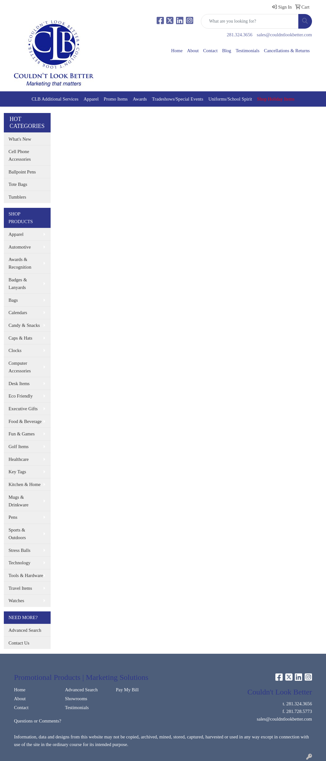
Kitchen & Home (25, 484)
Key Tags (17, 471)
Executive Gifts (23, 408)
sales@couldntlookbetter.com (284, 34)
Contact (210, 50)
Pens (13, 517)
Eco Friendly (21, 395)
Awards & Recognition (20, 263)
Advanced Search (25, 630)
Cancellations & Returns (287, 50)
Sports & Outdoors (17, 533)
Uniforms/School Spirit (230, 99)
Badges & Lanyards (18, 283)
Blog (226, 50)
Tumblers (17, 197)
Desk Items (19, 383)
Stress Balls (20, 550)
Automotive (20, 247)
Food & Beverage (25, 421)
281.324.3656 (239, 34)
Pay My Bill (127, 689)
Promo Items (116, 99)
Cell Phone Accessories (20, 155)
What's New (20, 139)
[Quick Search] (250, 21)
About (193, 50)
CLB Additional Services (55, 99)
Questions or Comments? (37, 720)
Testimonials (247, 50)
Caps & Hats (20, 338)
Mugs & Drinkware (19, 501)
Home (177, 50)
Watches (16, 600)
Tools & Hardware (26, 575)
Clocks (15, 350)
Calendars (18, 312)
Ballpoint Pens (22, 171)
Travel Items (20, 588)
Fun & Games (22, 433)
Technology (20, 562)
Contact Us (19, 642)
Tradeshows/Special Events (177, 99)
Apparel (91, 99)
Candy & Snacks (24, 325)
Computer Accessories (20, 367)
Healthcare (19, 459)
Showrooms (76, 698)
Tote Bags (18, 184)
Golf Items (19, 446)
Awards (140, 99)
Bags (13, 300)
